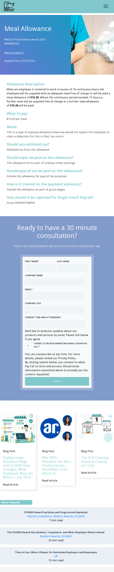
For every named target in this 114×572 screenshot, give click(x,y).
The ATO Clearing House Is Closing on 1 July (94, 461)
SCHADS (80, 516)
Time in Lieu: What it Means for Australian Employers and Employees (56, 552)
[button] (107, 6)
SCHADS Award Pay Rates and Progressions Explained (55, 512)
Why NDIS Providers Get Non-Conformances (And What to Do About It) (56, 465)
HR (56, 556)
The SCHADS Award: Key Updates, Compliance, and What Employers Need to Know (56, 532)
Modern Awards (63, 516)
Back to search (13, 52)
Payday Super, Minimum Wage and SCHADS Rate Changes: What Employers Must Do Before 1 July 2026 (18, 467)
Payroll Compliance (39, 516)
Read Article (10, 484)
